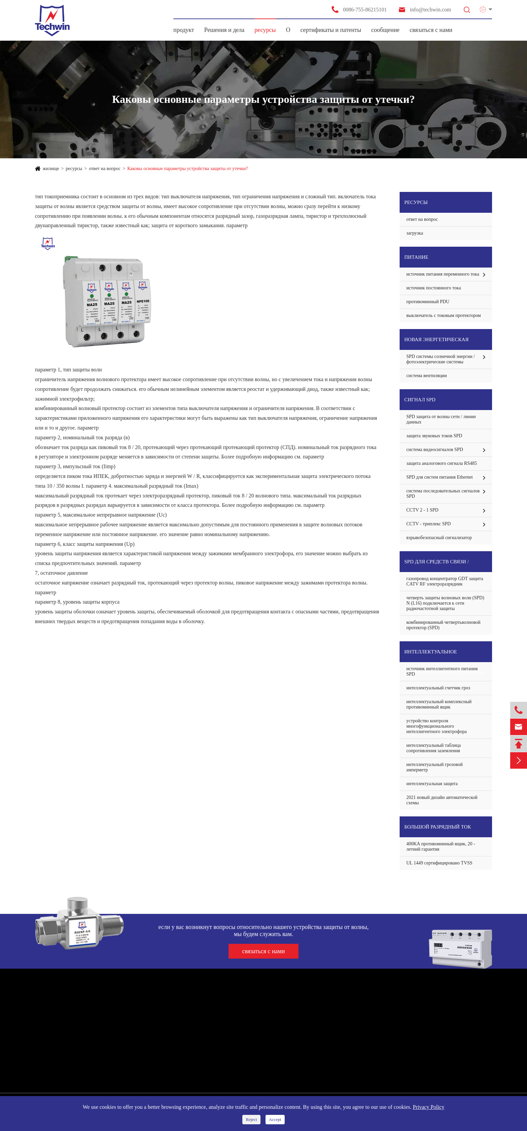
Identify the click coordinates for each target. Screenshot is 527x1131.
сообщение (385, 30)
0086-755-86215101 (359, 9)
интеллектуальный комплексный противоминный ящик (439, 704)
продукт (183, 30)
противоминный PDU (427, 301)
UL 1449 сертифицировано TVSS (439, 862)
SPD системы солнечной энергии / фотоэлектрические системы (440, 359)
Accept (275, 1119)
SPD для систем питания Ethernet (439, 477)
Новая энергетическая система (436, 343)
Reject (251, 1119)
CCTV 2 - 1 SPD (422, 510)
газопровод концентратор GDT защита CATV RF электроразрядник (444, 581)
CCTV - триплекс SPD (428, 523)
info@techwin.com (424, 9)
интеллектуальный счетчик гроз (438, 687)
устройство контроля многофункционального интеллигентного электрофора (436, 726)
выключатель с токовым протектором (443, 315)
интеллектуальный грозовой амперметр (434, 767)
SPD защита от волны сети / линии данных (441, 419)
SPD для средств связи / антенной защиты (436, 565)
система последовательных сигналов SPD (443, 493)
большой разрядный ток (437, 827)
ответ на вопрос (105, 168)
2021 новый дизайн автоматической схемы (442, 800)
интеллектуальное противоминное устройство (444, 655)
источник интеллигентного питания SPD (442, 671)
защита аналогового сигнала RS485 (441, 463)
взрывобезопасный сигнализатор (439, 537)
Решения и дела (224, 30)
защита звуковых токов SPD (434, 435)
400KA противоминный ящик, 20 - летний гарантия (440, 846)
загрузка (414, 233)
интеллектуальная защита (432, 783)
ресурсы (265, 30)
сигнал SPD (420, 399)
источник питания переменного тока (442, 274)
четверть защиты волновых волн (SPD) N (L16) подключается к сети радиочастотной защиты (445, 603)
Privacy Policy (428, 1107)
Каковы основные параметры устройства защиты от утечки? (187, 168)
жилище (51, 168)
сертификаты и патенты (330, 30)
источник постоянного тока (433, 287)
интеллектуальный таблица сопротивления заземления (433, 748)
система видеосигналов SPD (434, 449)
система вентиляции (426, 375)
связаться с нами (431, 30)
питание (416, 257)
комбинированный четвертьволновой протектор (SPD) (443, 625)
